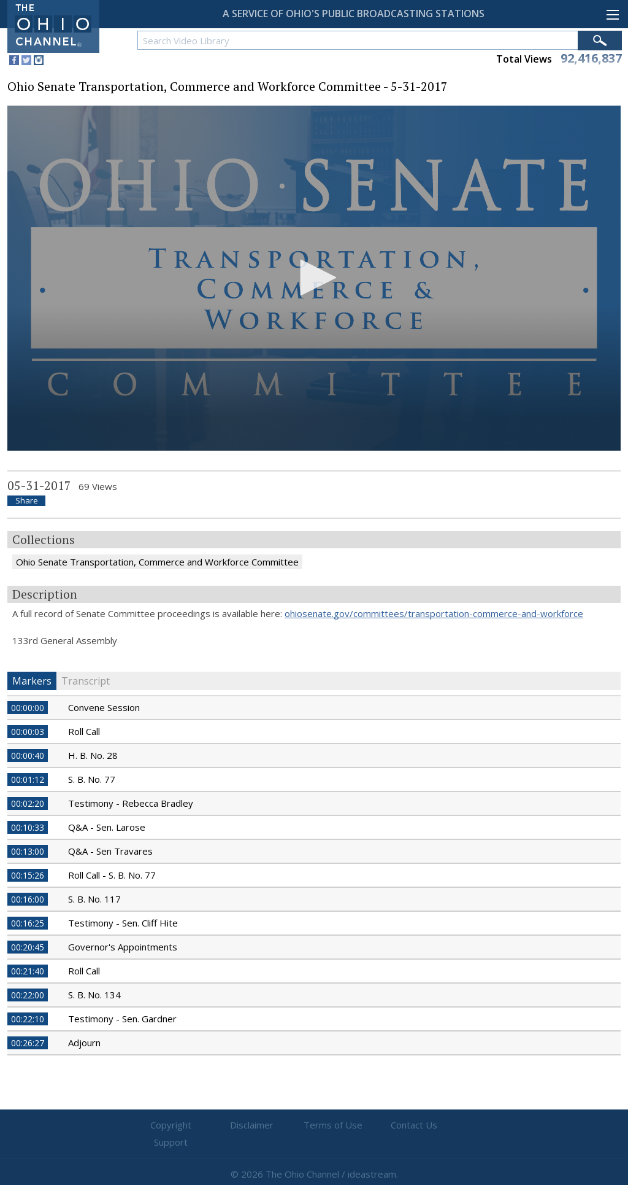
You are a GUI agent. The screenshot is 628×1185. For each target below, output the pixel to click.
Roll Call (84, 731)
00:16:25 (27, 923)
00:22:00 (27, 995)
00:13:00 (27, 851)
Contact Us (387, 1125)
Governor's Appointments (122, 947)
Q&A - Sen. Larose (106, 827)
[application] (314, 278)
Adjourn (84, 1042)
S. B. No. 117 (94, 899)
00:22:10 (27, 1019)
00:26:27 (27, 1043)
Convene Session (104, 707)
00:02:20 (27, 803)
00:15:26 (27, 875)
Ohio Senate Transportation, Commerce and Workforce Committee (157, 562)
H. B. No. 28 (93, 755)
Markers (32, 681)
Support (461, 1125)
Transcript (85, 681)
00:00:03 (27, 731)
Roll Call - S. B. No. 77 (112, 875)
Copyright (167, 1125)
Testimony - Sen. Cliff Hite (123, 923)
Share (26, 500)
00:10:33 (27, 827)
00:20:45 (27, 947)
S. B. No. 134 (94, 995)
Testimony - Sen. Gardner (122, 1018)
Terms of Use (314, 1125)
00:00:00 (27, 707)
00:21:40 (27, 971)
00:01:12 (27, 779)
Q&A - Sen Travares (110, 851)
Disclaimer (240, 1125)
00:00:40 (27, 755)
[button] (314, 278)
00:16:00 (27, 899)
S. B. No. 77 (91, 779)
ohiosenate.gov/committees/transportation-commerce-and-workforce (434, 613)
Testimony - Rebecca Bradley (130, 803)
